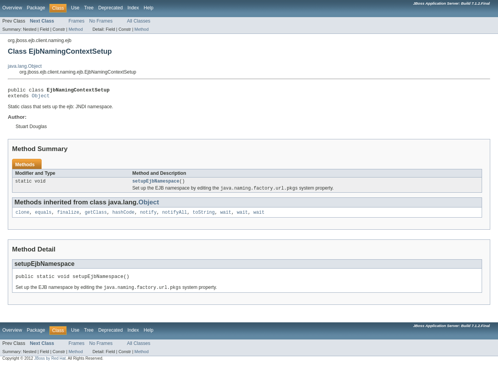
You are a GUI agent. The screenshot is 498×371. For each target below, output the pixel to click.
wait (225, 216)
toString (204, 216)
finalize (68, 216)
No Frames (100, 21)
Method (75, 29)
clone (23, 216)
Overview (12, 8)
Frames (76, 21)
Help (148, 8)
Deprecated (110, 8)
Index (133, 8)
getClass (96, 216)
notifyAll (174, 216)
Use (75, 8)
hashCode (123, 216)
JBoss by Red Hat (50, 364)
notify (148, 216)
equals (43, 216)
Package (36, 8)
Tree (89, 8)
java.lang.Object (25, 66)
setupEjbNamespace (155, 184)
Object (41, 97)
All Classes (138, 21)
